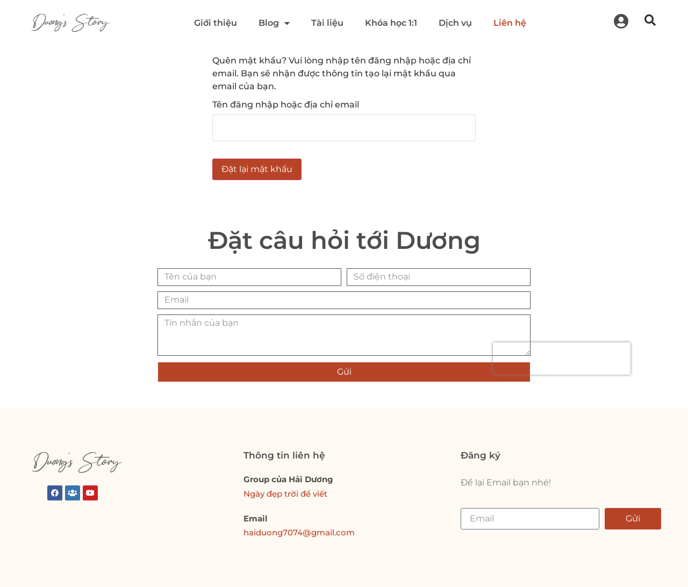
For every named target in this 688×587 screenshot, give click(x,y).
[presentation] (561, 360)
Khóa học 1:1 (391, 23)
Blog (274, 23)
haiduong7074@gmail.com (299, 532)
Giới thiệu (215, 23)
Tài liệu (327, 23)
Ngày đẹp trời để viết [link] (285, 494)
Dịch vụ (455, 23)
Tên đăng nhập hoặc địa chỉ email (285, 105)
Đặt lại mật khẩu (256, 169)
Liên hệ (509, 23)
